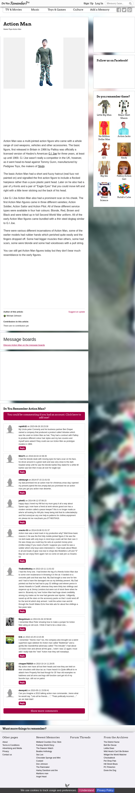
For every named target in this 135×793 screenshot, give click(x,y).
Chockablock (109, 758)
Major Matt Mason (124, 109)
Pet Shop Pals (110, 761)
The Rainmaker (43, 767)
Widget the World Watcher (115, 755)
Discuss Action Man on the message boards (24, 345)
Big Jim (104, 169)
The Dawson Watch (44, 748)
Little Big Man (104, 108)
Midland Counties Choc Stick (48, 742)
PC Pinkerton (109, 767)
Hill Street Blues (111, 764)
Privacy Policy (105, 790)
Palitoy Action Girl (124, 170)
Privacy (5, 751)
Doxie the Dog (110, 770)
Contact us (7, 755)
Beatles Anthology (44, 751)
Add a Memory (99, 9)
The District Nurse (111, 742)
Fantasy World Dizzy (45, 745)
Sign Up (88, 3)
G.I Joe (52, 153)
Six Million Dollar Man (104, 131)
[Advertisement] (44, 114)
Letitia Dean (109, 748)
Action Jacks (124, 129)
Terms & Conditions (10, 745)
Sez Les (39, 755)
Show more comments (44, 710)
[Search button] (130, 3)
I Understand (86, 790)
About (5, 742)
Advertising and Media (12, 748)
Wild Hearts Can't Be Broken (116, 751)
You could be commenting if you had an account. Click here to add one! (44, 416)
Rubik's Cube (124, 190)
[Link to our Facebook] (119, 10)
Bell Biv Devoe (110, 745)
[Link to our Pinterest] (129, 10)
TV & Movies (13, 9)
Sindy (41, 166)
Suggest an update (76, 312)
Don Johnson (42, 764)
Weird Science (104, 192)
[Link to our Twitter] (124, 10)
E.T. (104, 151)
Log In (99, 3)
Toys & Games (57, 9)
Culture (78, 9)
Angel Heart (41, 776)
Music (35, 9)
